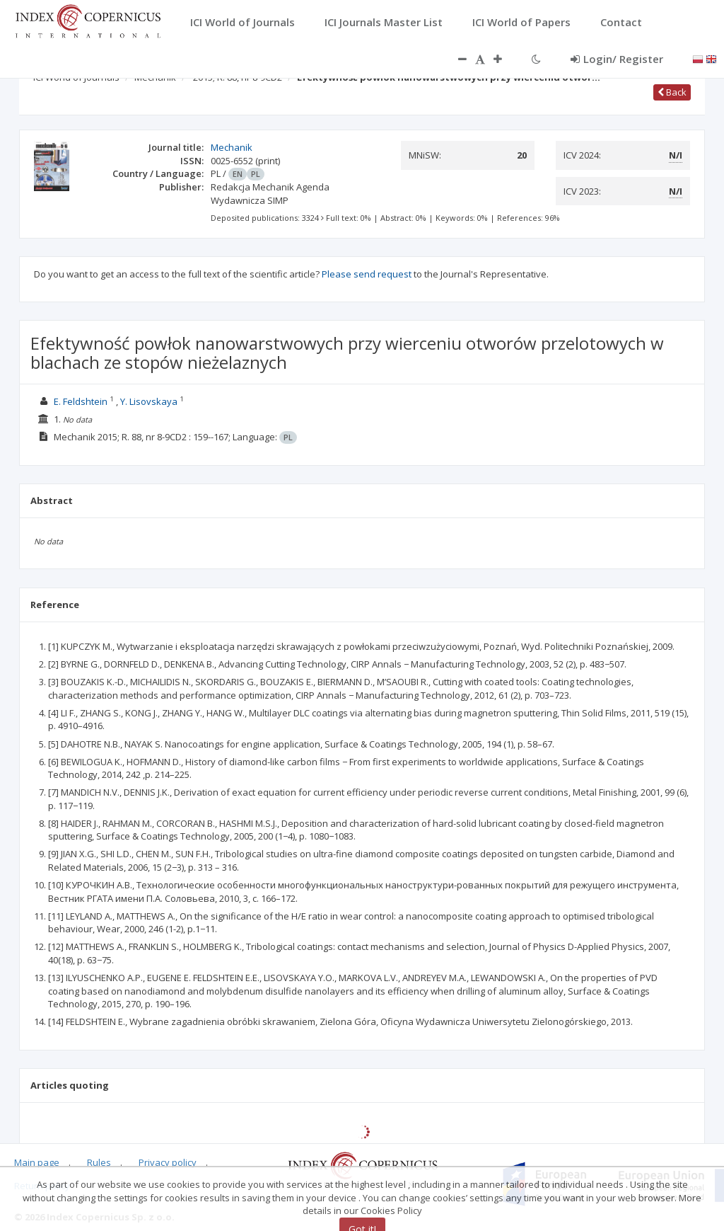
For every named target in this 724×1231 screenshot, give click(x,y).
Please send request (366, 274)
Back (672, 92)
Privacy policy (168, 1162)
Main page (36, 1162)
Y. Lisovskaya (148, 401)
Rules (99, 1162)
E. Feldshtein (80, 401)
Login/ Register (617, 59)
